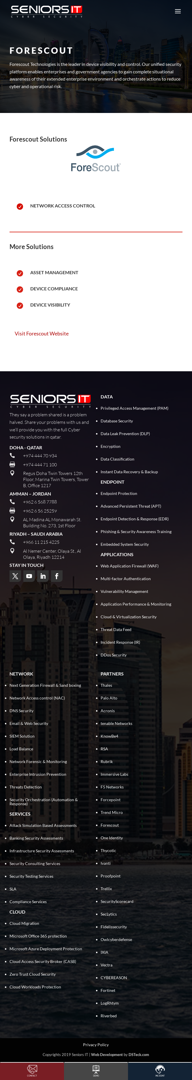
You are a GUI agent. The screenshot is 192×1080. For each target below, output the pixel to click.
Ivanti (106, 863)
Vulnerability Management (124, 591)
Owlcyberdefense (116, 939)
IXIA (104, 952)
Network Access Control (62, 205)
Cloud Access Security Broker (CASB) (43, 961)
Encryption (111, 446)
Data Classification (117, 459)
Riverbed (109, 1015)
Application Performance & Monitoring (136, 604)
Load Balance (21, 748)
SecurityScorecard (117, 901)
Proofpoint (111, 875)
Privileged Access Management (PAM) (134, 408)
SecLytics (109, 914)
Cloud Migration (24, 923)
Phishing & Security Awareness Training (136, 531)
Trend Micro (112, 812)
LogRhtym (110, 1003)
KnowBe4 (109, 736)
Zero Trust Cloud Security (33, 974)
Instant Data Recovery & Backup (129, 471)
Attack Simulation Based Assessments (43, 825)
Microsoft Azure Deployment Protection (46, 948)
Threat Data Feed (116, 629)
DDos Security (114, 654)
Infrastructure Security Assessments (42, 850)
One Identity (112, 837)
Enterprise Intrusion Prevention (38, 774)
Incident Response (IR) (120, 642)
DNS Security (21, 710)
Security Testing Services (31, 876)
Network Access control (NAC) (37, 697)
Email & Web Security (29, 723)
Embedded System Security (125, 544)
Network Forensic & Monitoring (38, 761)
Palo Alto (109, 697)
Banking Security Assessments (36, 838)
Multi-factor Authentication (126, 578)
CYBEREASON (114, 977)
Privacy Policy (96, 1045)
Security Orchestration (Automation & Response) (44, 801)
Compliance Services (28, 901)
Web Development (107, 1054)
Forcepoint (111, 799)
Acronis (108, 710)
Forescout (110, 825)
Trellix (106, 888)
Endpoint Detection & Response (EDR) (135, 518)
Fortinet (108, 990)
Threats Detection (26, 786)
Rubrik (107, 761)
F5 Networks (112, 786)
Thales (106, 685)
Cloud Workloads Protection (35, 986)
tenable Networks (116, 723)
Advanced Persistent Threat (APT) (131, 506)
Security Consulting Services (35, 863)
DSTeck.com (139, 1054)
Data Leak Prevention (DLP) (125, 433)
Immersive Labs (114, 774)
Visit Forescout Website (42, 333)
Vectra (106, 964)
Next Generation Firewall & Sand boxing (45, 685)
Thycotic (108, 850)
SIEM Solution (22, 736)
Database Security (117, 420)
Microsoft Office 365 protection (38, 936)
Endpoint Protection (119, 493)
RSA (104, 748)
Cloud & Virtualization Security (129, 616)
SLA (13, 888)
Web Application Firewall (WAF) (130, 565)
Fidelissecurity (114, 926)
